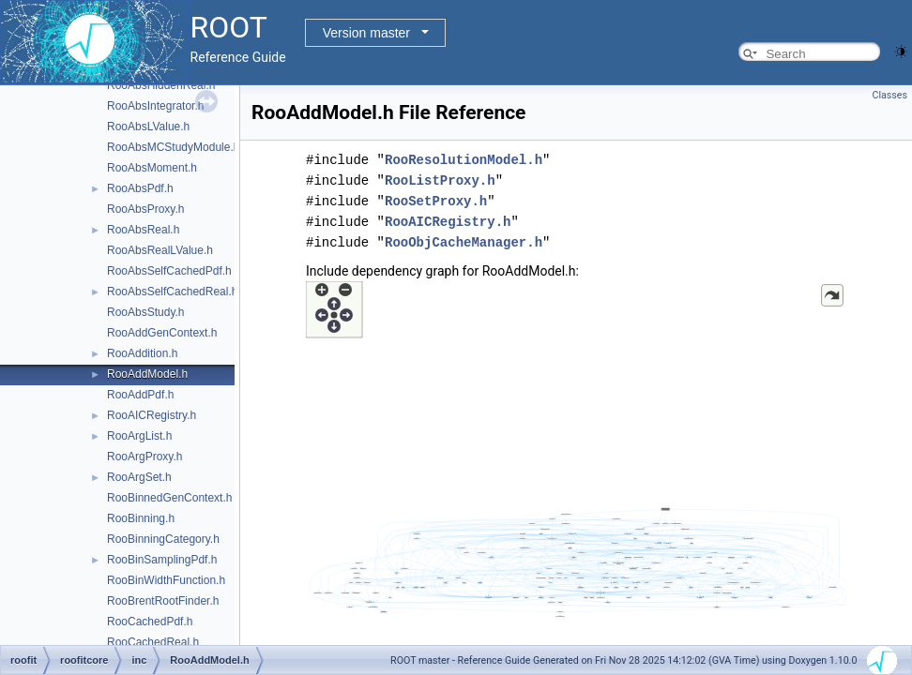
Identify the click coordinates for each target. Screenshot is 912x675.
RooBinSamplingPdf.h (162, 559)
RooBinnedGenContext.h (169, 497)
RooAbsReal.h (143, 229)
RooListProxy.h (440, 180)
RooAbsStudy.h (146, 312)
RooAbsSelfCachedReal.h (172, 291)
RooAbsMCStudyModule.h (173, 147)
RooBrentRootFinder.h (163, 601)
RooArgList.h (139, 435)
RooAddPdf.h (140, 394)
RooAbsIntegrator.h (155, 105)
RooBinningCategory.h (163, 539)
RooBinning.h (141, 518)
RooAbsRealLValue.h (160, 250)
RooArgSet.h (139, 477)
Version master (366, 32)
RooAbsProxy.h (145, 209)
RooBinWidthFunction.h (166, 580)
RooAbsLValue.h (148, 126)
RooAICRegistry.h (151, 415)
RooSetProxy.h (436, 201)
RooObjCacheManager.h (463, 242)
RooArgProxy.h (144, 456)
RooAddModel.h (147, 374)
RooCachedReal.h (153, 642)
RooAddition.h (142, 353)
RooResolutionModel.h (463, 160)
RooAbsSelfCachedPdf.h (169, 271)
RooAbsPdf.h (140, 188)
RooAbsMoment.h (152, 167)
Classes (890, 95)
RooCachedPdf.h (149, 621)
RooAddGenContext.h (162, 332)
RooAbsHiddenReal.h (161, 85)
